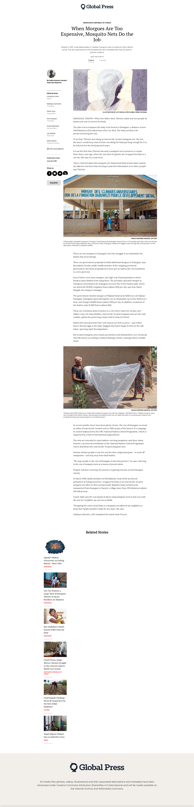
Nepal (46, 740)
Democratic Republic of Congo (53, 673)
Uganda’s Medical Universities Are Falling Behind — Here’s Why (54, 560)
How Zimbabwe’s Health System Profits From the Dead (54, 630)
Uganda (47, 710)
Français (102, 60)
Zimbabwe (48, 566)
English (91, 60)
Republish (54, 183)
